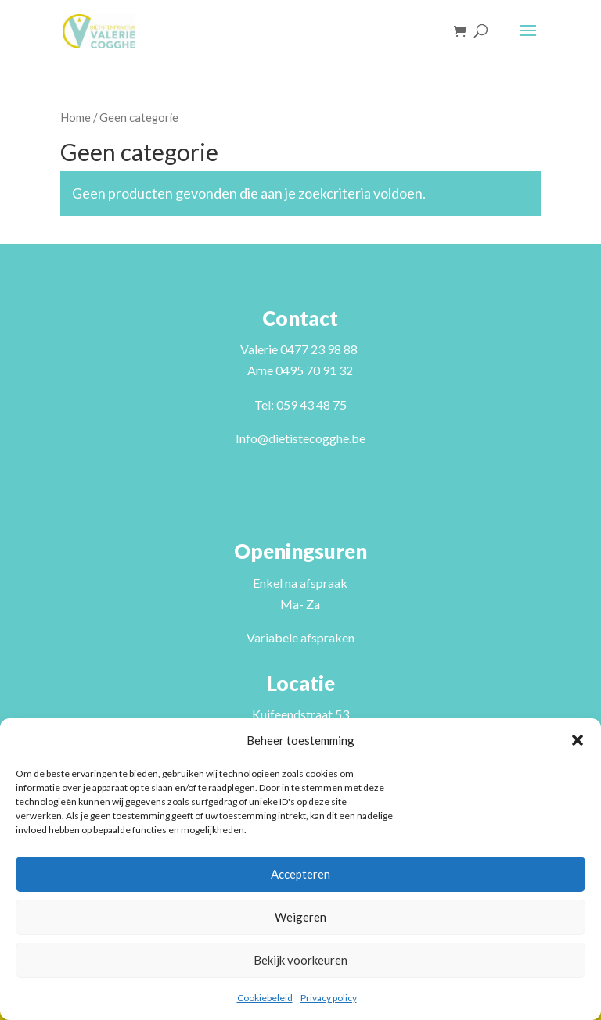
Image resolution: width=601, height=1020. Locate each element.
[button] (577, 740)
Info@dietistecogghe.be (300, 438)
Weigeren (300, 917)
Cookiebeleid (265, 998)
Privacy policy (328, 998)
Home (75, 117)
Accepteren (300, 874)
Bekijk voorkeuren (300, 960)
